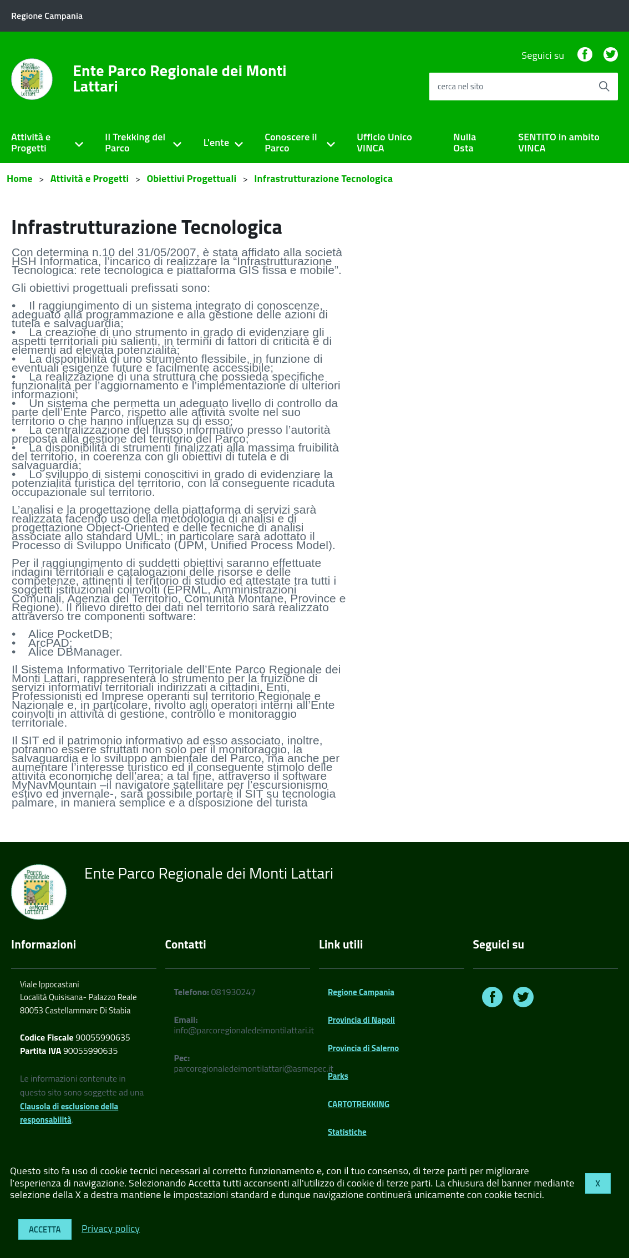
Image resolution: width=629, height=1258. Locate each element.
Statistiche (347, 1131)
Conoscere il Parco (291, 142)
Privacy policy (111, 1227)
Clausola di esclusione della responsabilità (69, 1113)
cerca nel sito (460, 86)
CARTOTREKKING (358, 1104)
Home (20, 178)
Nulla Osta (464, 142)
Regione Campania (361, 992)
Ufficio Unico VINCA (384, 142)
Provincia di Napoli (361, 1019)
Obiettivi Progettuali (191, 178)
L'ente (217, 142)
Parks (338, 1075)
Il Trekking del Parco (135, 142)
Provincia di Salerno (363, 1048)
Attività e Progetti (30, 142)
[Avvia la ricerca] (604, 86)
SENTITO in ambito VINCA (559, 142)
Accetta (45, 1229)
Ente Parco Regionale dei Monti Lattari (180, 78)
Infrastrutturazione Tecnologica (323, 178)
